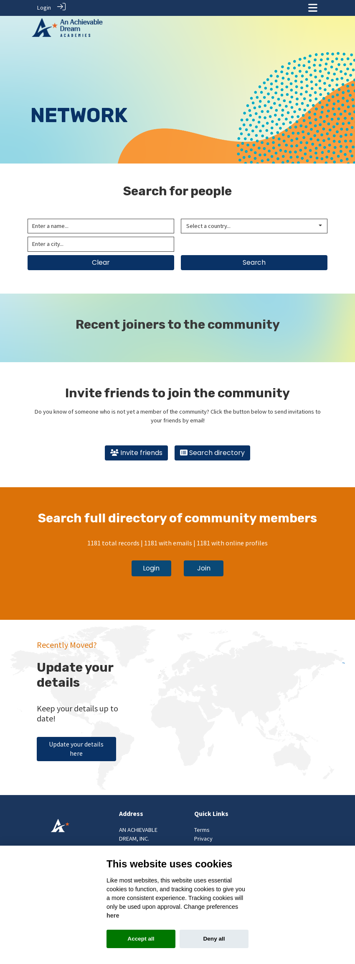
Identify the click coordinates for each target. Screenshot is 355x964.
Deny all (214, 939)
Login (44, 7)
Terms (202, 828)
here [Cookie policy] (112, 915)
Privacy (203, 837)
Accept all (140, 939)
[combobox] (254, 224)
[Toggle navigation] (313, 7)
